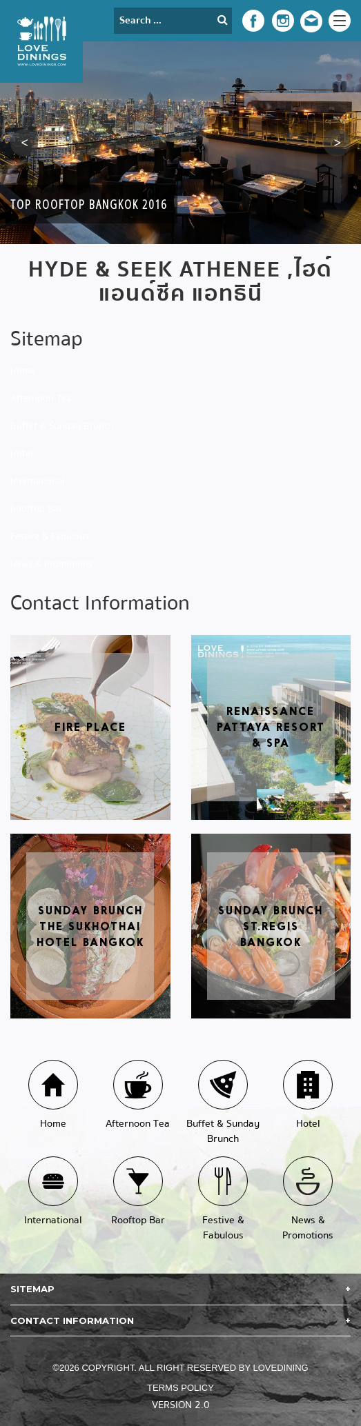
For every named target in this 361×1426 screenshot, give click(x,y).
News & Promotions (51, 564)
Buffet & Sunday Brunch (62, 426)
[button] (24, 143)
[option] (180, 142)
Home (22, 371)
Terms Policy (180, 1388)
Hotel (21, 453)
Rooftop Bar (36, 508)
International (37, 481)
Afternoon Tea (40, 398)
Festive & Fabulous (49, 536)
